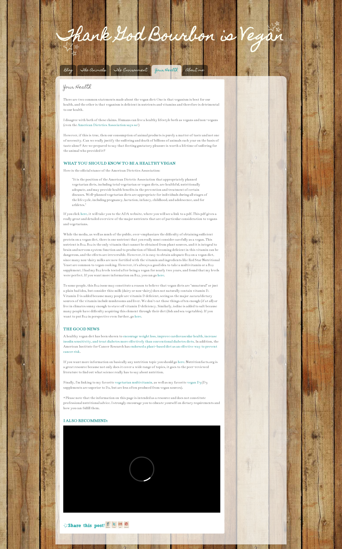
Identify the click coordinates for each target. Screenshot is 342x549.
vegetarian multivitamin (133, 382)
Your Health (166, 70)
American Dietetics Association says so (107, 125)
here (83, 214)
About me (195, 70)
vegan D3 (194, 382)
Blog (68, 70)
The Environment (130, 70)
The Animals (93, 70)
